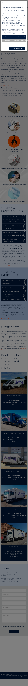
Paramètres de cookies (17, 48)
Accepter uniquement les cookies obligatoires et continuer (15, 40)
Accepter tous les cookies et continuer (15, 37)
